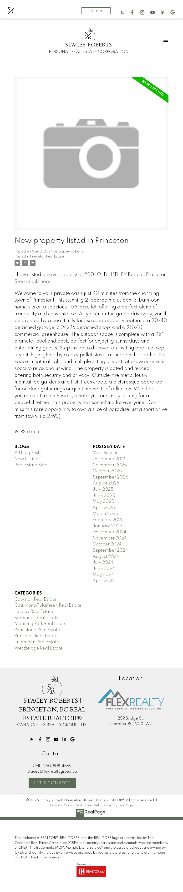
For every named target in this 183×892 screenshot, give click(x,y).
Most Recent (105, 453)
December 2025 (110, 459)
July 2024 (103, 562)
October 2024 (107, 544)
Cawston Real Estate (35, 599)
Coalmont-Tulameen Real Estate (48, 605)
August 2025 (106, 483)
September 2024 (110, 550)
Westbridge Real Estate (39, 648)
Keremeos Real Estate (37, 618)
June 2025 (104, 496)
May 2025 (103, 501)
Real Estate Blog (31, 465)
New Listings (28, 459)
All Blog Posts (28, 453)
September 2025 (110, 477)
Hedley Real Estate (34, 612)
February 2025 (108, 520)
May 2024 (103, 575)
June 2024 (104, 569)
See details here (33, 281)
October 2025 (107, 471)
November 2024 (110, 538)
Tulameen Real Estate (37, 642)
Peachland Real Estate (37, 630)
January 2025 (107, 526)
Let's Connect (52, 783)
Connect (96, 11)
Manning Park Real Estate (41, 624)
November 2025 (110, 465)
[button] (122, 12)
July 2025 (103, 489)
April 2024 (104, 581)
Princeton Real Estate (47, 256)
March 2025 (105, 514)
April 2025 (104, 508)
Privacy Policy (61, 805)
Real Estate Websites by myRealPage (104, 805)
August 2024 (106, 556)
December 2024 (109, 532)
